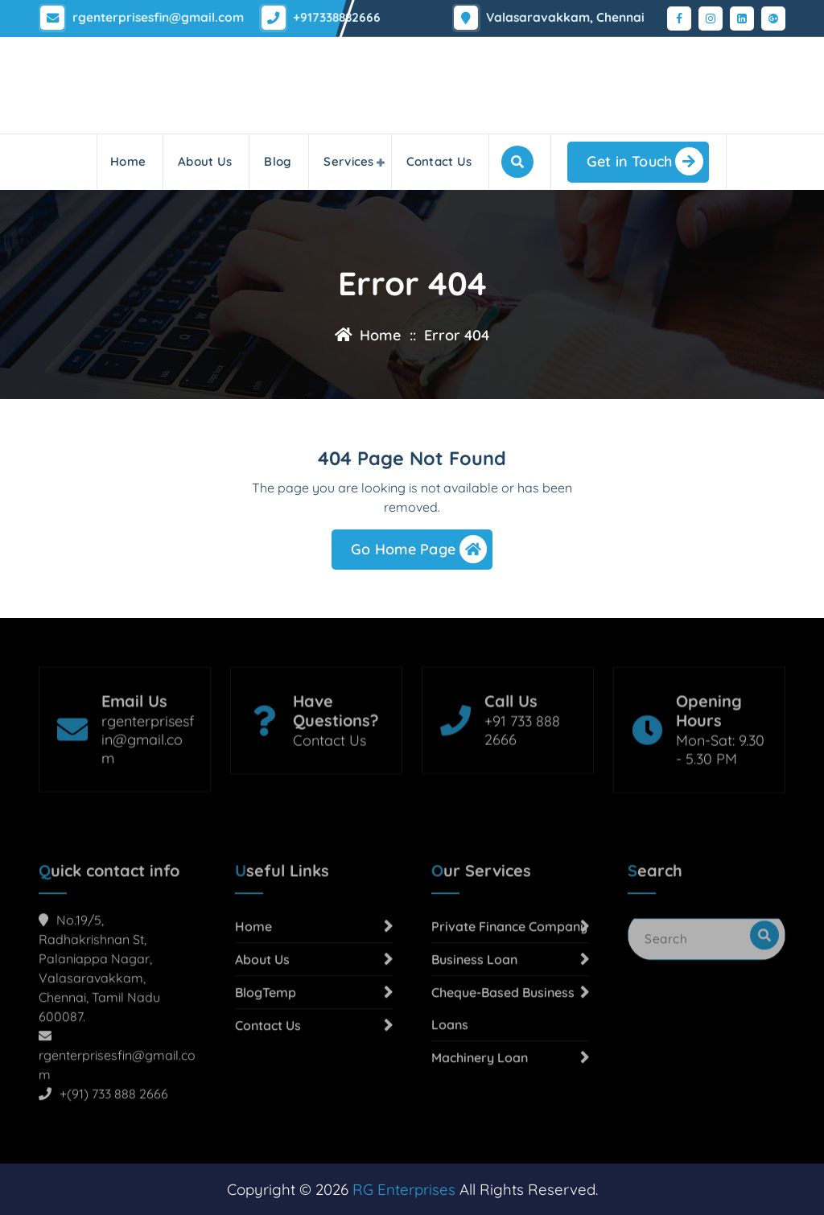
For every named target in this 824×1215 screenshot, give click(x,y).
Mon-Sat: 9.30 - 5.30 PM (720, 799)
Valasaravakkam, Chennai (569, 15)
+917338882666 (332, 15)
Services (348, 161)
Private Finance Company (509, 1026)
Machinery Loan (479, 1157)
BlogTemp (265, 1092)
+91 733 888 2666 (522, 779)
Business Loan (474, 1059)
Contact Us (439, 161)
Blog (277, 161)
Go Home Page (419, 556)
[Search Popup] (517, 162)
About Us (205, 161)
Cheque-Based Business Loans (503, 1108)
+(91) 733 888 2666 (114, 1193)
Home (128, 161)
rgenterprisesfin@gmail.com (156, 15)
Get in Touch (645, 161)
